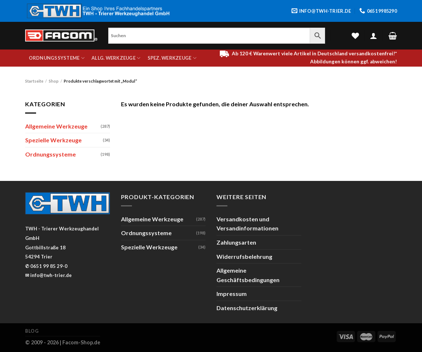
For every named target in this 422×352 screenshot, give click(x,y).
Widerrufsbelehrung (244, 256)
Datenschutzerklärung (246, 307)
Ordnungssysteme (57, 58)
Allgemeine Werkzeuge (56, 126)
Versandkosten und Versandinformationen (247, 223)
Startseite (34, 81)
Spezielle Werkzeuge (53, 140)
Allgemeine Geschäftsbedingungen (248, 275)
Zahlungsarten (236, 242)
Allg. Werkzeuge (115, 58)
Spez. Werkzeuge (172, 58)
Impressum (231, 293)
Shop (54, 81)
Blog (32, 331)
